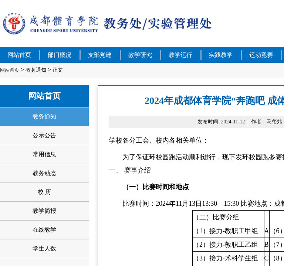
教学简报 (44, 211)
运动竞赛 (261, 55)
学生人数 (44, 248)
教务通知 (36, 70)
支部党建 (100, 55)
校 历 (44, 192)
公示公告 (44, 135)
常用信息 (44, 154)
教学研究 (140, 55)
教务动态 (44, 173)
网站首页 (19, 55)
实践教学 (221, 55)
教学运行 (180, 55)
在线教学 (44, 229)
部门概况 (59, 55)
